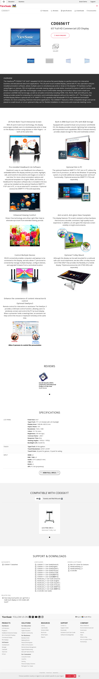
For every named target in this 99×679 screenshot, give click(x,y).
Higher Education (25, 630)
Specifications (66, 11)
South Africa (86, 617)
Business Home (25, 638)
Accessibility (55, 672)
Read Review (43, 388)
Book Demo (83, 2)
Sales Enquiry (60, 35)
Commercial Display (7, 637)
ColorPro (23, 659)
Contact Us (63, 625)
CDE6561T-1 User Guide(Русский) (47, 573)
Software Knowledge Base (67, 635)
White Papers (44, 635)
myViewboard (5, 645)
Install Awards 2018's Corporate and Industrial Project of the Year (47, 384)
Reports (43, 637)
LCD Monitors (5, 628)
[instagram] (42, 617)
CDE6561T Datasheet (11, 564)
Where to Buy (83, 637)
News (81, 635)
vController (73, 571)
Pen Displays (5, 640)
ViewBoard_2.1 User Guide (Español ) (48, 583)
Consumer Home (25, 657)
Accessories (91, 11)
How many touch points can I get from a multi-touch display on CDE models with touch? (17, 600)
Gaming (23, 661)
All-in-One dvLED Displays (8, 635)
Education (11, 2)
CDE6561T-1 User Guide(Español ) (47, 568)
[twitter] (33, 617)
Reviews (54, 11)
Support (92, 2)
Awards (82, 632)
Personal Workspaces (26, 642)
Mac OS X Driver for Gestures (79, 564)
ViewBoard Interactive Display (9, 633)
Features (44, 11)
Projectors (4, 630)
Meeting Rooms (25, 640)
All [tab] (38, 498)
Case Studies (44, 628)
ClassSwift (4, 649)
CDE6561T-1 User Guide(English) (47, 566)
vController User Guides (44, 591)
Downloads (79, 11)
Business (21, 2)
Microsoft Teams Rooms (27, 652)
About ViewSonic (84, 625)
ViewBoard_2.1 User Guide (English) (48, 581)
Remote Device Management (28, 647)
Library (43, 625)
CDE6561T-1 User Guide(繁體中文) (48, 577)
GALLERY (55, 47)
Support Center (65, 628)
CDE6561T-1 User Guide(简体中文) (48, 575)
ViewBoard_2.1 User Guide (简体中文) (48, 587)
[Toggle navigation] (97, 5)
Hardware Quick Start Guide (68, 632)
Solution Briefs (45, 630)
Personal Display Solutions (28, 664)
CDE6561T (5, 10)
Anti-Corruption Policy (86, 639)
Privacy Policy (42, 672)
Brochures (43, 632)
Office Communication (27, 645)
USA (69, 676)
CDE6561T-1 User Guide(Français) (47, 571)
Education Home (25, 628)
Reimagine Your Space (27, 666)
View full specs (49, 473)
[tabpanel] (49, 381)
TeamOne (4, 652)
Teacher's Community (27, 633)
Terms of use (49, 672)
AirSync (4, 654)
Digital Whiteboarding (27, 649)
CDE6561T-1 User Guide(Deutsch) (47, 564)
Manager (4, 647)
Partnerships (83, 642)
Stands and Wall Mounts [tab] (53, 498)
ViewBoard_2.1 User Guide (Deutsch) (48, 579)
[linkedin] (39, 617)
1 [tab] (49, 394)
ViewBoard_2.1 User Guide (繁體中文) (48, 589)
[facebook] (30, 617)
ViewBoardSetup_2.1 (76, 566)
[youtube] (36, 617)
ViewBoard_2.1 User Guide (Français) (48, 585)
